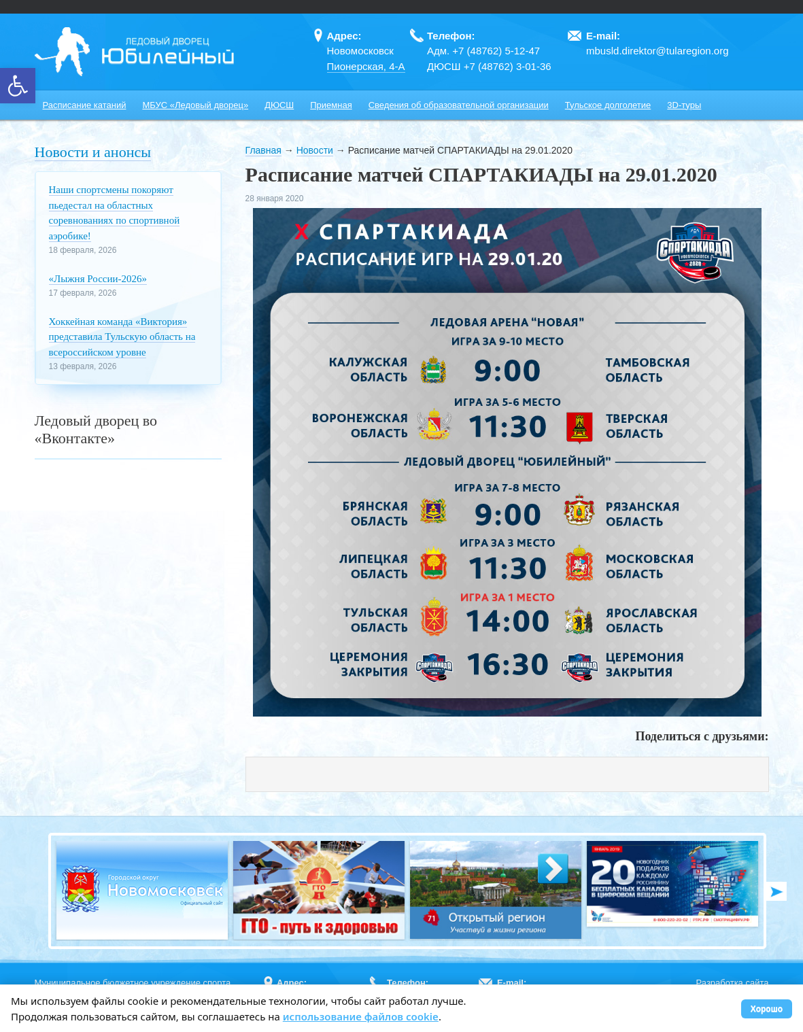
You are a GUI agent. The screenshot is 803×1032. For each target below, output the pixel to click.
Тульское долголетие (608, 105)
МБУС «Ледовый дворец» (195, 105)
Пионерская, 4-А (366, 66)
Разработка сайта (732, 983)
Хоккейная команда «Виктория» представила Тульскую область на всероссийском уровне (122, 337)
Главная (263, 150)
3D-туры (684, 105)
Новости (314, 150)
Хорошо (767, 1009)
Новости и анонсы (93, 151)
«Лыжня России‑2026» (98, 278)
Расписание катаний (84, 105)
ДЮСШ (279, 105)
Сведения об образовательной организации (459, 105)
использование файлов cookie (361, 1016)
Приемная (331, 105)
